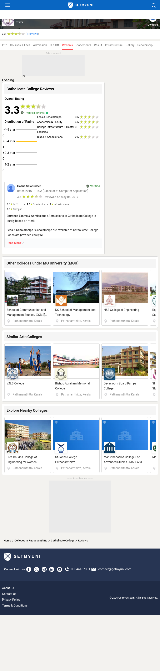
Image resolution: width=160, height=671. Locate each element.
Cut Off (54, 45)
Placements (83, 45)
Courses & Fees (20, 45)
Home (7, 540)
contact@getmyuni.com (114, 569)
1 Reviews (32, 33)
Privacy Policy (11, 599)
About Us (8, 588)
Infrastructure (113, 45)
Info (4, 45)
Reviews (67, 45)
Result (98, 45)
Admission (40, 45)
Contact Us (9, 594)
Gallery (130, 45)
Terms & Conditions (15, 605)
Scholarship (144, 45)
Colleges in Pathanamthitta (31, 540)
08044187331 (80, 569)
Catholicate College (62, 540)
